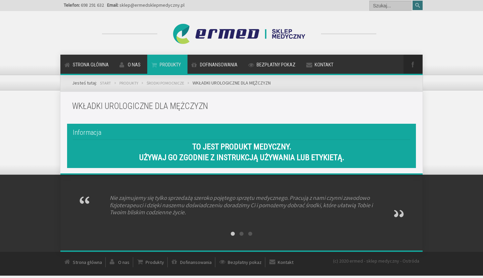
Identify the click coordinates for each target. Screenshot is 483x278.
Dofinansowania (218, 65)
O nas (134, 65)
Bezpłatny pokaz (276, 65)
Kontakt (324, 65)
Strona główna (91, 65)
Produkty (170, 65)
